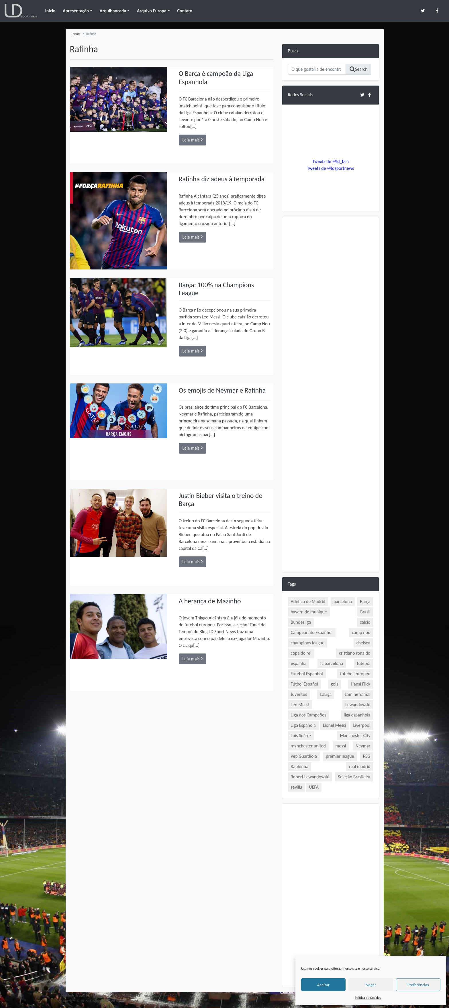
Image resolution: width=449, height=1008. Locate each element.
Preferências (418, 984)
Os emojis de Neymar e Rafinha (222, 390)
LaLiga (326, 694)
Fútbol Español (304, 684)
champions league (308, 642)
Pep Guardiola (304, 756)
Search (359, 69)
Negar (371, 984)
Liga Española (303, 725)
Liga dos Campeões (308, 715)
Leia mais (193, 140)
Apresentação (76, 10)
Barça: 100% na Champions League (216, 289)
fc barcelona (331, 663)
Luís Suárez (301, 735)
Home (77, 34)
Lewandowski (357, 704)
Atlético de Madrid (308, 601)
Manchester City (355, 735)
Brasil (365, 612)
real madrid (359, 766)
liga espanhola (357, 715)
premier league (340, 756)
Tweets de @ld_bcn (330, 161)
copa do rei (301, 653)
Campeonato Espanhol (312, 632)
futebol (363, 663)
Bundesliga (301, 622)
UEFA (314, 787)
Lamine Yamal (357, 694)
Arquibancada (113, 10)
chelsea (363, 642)
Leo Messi (300, 704)
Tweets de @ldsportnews (330, 168)
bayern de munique (309, 612)
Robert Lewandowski (310, 776)
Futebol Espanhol (307, 673)
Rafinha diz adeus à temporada (222, 179)
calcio (365, 622)
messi (341, 746)
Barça (365, 601)
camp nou (361, 632)
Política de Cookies (368, 998)
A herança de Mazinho (210, 601)
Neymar (363, 746)
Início (50, 10)
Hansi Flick (360, 684)
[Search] (317, 69)
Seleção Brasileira (354, 776)
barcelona (343, 601)
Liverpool (361, 725)
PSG (366, 756)
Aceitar (323, 984)
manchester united (308, 746)
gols (334, 684)
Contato (184, 10)
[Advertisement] (330, 309)
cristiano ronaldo (354, 653)
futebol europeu (355, 673)
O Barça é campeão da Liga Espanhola (216, 77)
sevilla (296, 787)
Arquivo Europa (151, 10)
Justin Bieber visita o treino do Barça (221, 499)
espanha (299, 663)
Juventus (299, 694)
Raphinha (299, 766)
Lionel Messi (334, 725)
